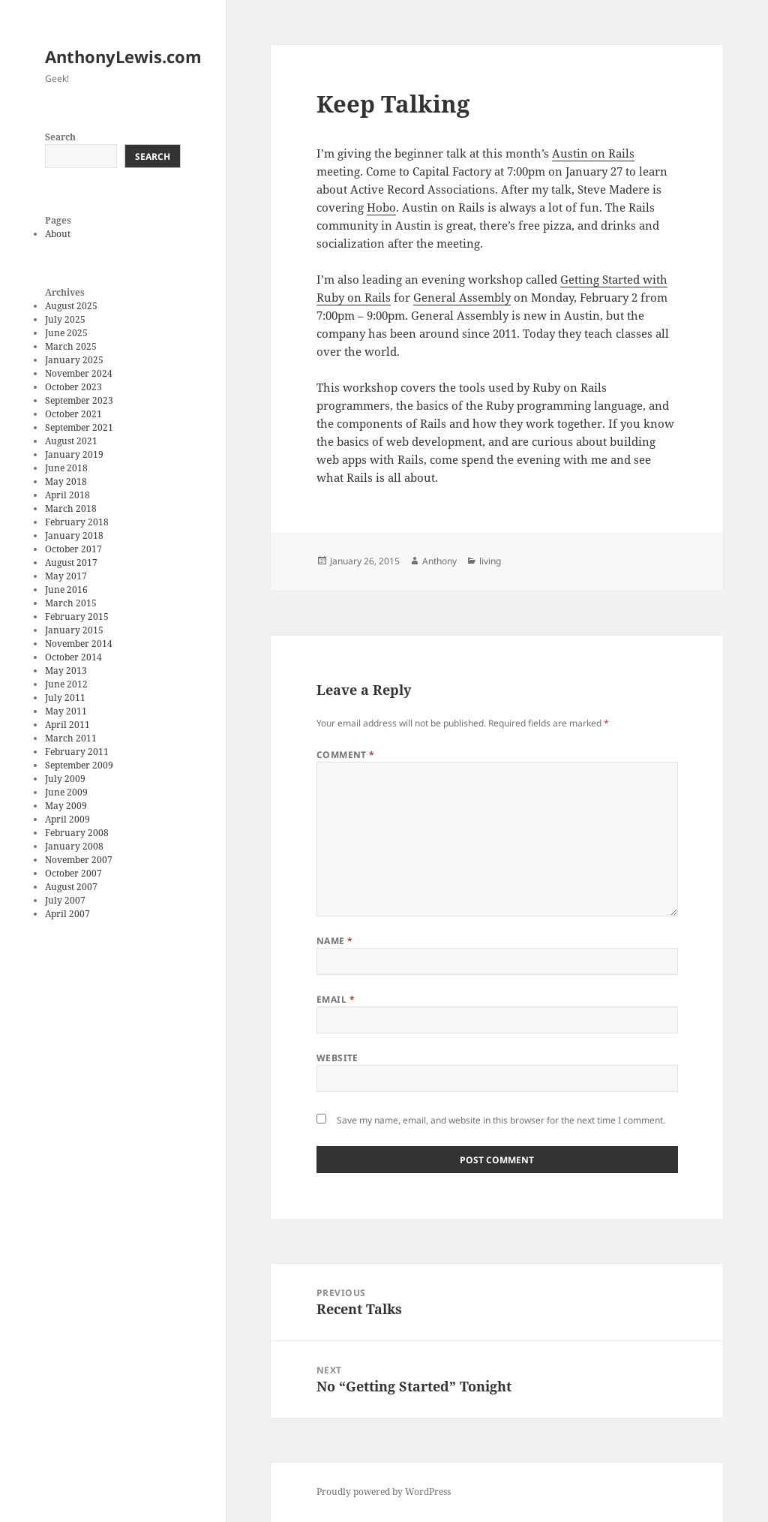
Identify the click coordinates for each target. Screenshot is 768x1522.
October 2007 (73, 873)
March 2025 (71, 346)
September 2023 (79, 400)
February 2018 (77, 522)
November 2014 (78, 643)
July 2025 (65, 319)
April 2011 (67, 724)
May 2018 (66, 481)
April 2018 (67, 495)
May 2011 (66, 711)
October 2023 (73, 386)
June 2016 (66, 589)
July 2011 (65, 697)
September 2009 (79, 765)
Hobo (381, 207)
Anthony (439, 561)
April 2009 (67, 819)
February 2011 (77, 751)
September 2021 (79, 427)
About (57, 233)
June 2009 (66, 792)
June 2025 (66, 332)
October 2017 (73, 549)
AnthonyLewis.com (123, 56)
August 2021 (71, 441)
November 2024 (78, 373)
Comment (345, 754)
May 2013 (66, 670)
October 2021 (73, 414)
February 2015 (77, 616)
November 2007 (78, 859)
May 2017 (66, 576)
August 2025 (71, 305)
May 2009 (66, 805)
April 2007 (67, 913)
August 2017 (71, 562)
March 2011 (71, 738)
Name (334, 940)
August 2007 (71, 886)
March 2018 (71, 508)
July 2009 (65, 778)
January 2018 (74, 535)
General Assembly (462, 297)
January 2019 (74, 454)
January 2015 (74, 630)
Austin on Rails (593, 153)
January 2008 (74, 846)
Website (337, 1057)
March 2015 (71, 603)
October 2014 (73, 657)
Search (60, 137)
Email (335, 999)
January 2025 (74, 359)
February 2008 (77, 832)
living (490, 561)
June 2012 (66, 684)
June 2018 (66, 468)
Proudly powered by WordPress (383, 1491)
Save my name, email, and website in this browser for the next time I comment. (501, 1120)
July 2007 (65, 900)
